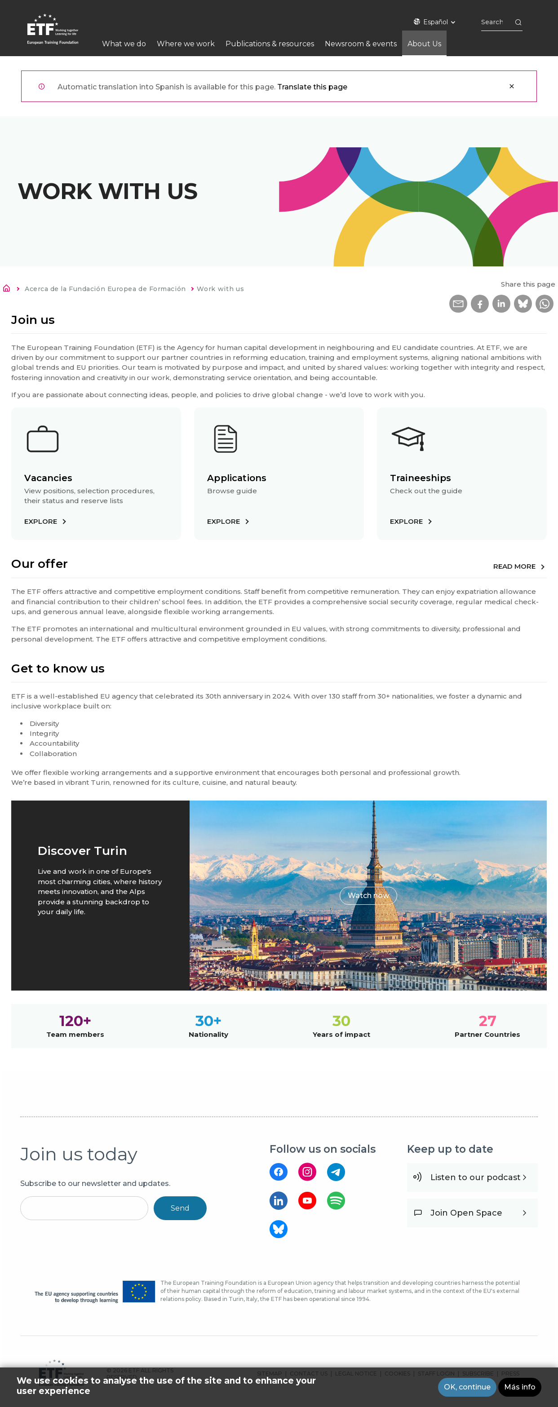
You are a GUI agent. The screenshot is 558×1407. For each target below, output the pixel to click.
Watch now (368, 895)
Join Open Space (466, 1213)
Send (180, 1208)
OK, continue (467, 1387)
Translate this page (312, 87)
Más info (520, 1387)
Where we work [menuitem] (186, 44)
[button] (458, 304)
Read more (514, 566)
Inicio (9, 289)
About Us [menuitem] (424, 44)
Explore (40, 521)
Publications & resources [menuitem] (270, 44)
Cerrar (511, 86)
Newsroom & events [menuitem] (361, 44)
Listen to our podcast (475, 1177)
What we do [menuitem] (124, 44)
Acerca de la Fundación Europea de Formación (105, 289)
